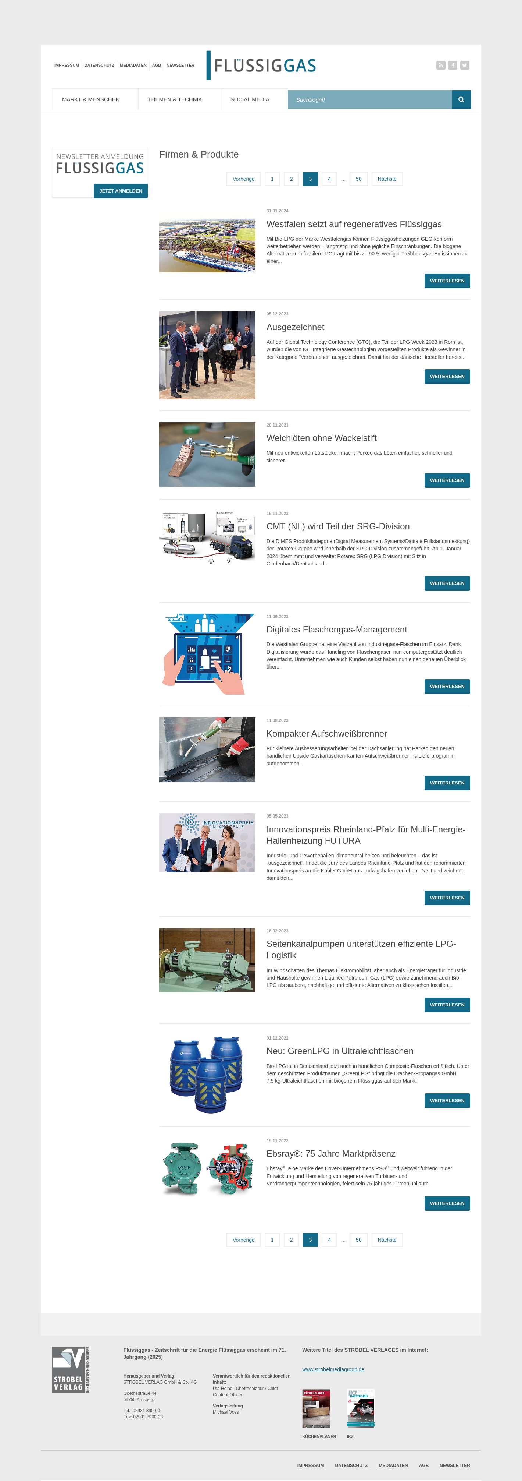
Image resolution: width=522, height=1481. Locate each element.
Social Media (260, 98)
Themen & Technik (184, 98)
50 (359, 183)
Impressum (66, 65)
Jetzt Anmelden (120, 195)
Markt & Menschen (97, 98)
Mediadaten (133, 65)
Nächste (387, 183)
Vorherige (244, 183)
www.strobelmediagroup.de (333, 1373)
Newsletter (180, 65)
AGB (156, 65)
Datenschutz (100, 65)
